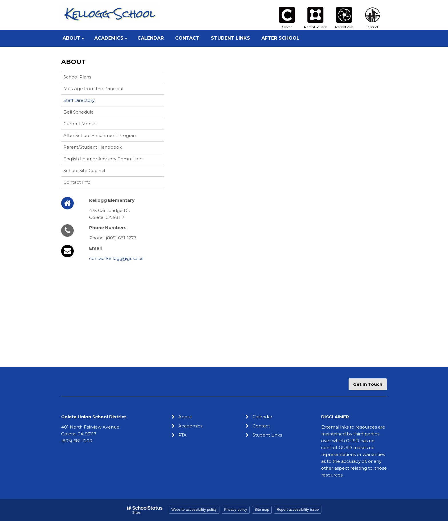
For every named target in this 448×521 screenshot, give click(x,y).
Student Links (267, 435)
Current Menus (79, 123)
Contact (261, 426)
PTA (182, 435)
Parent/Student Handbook (92, 147)
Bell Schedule (78, 112)
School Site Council (84, 170)
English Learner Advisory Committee (103, 158)
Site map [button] (262, 510)
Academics (190, 426)
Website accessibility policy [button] (194, 510)
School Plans (77, 77)
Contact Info (77, 182)
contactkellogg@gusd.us (116, 258)
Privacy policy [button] (235, 510)
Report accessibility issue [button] (298, 510)
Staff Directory (79, 100)
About (73, 62)
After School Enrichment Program (100, 135)
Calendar (262, 416)
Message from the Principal (93, 88)
